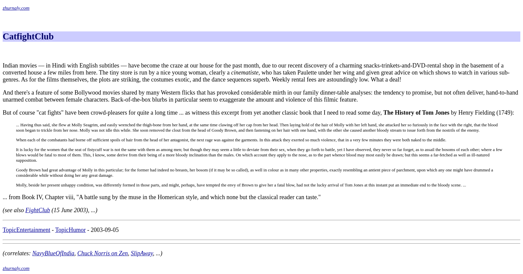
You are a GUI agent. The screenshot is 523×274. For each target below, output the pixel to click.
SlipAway (142, 253)
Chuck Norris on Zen (102, 253)
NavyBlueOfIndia (53, 253)
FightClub (37, 210)
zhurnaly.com (16, 8)
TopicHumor (70, 230)
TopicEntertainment (26, 230)
